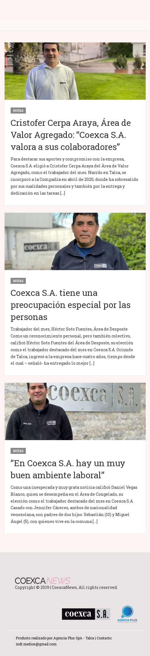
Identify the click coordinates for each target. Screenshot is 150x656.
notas (18, 110)
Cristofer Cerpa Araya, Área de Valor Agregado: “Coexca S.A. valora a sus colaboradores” (71, 134)
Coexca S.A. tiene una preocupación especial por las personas (70, 304)
